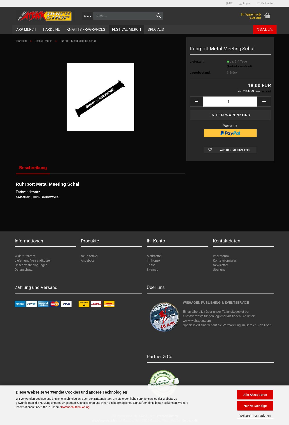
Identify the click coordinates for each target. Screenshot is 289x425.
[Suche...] (87, 16)
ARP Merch (26, 29)
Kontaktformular (224, 260)
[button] (229, 3)
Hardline (51, 29)
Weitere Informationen (255, 415)
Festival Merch (126, 29)
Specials (156, 29)
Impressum (221, 256)
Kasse (151, 265)
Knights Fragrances (86, 29)
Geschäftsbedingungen (31, 265)
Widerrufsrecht (25, 256)
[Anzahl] (230, 101)
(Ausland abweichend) (239, 66)
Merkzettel (265, 3)
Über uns (219, 269)
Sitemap (152, 269)
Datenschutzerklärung (75, 407)
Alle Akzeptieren (255, 395)
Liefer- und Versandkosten (33, 260)
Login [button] (244, 3)
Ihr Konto (153, 260)
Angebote (87, 260)
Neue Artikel (89, 256)
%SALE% (264, 29)
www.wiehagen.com (197, 320)
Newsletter (220, 265)
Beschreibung (33, 167)
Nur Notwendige (255, 406)
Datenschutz (24, 269)
